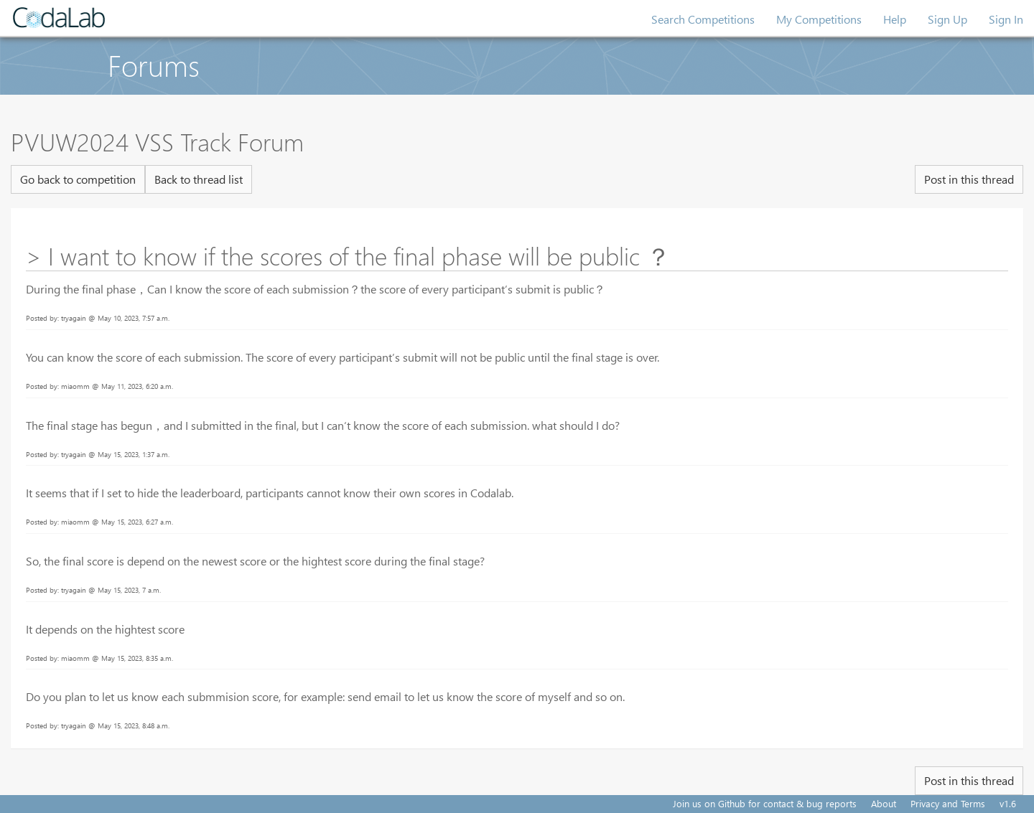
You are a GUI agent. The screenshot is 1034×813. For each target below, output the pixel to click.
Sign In (1006, 19)
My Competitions (819, 19)
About (883, 803)
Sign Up (947, 19)
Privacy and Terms (947, 803)
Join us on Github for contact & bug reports (765, 803)
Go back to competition (78, 179)
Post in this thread (969, 179)
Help (894, 19)
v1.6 (1008, 803)
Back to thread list (198, 179)
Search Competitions (703, 19)
